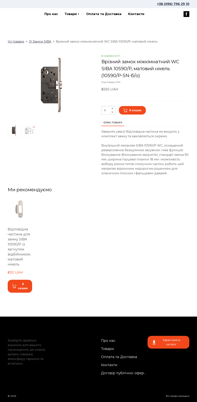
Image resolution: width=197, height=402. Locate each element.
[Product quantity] (107, 110)
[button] (186, 14)
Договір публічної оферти (124, 373)
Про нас (51, 14)
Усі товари (16, 41)
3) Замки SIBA (40, 41)
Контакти (136, 14)
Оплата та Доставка (103, 14)
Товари (71, 14)
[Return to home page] (21, 14)
